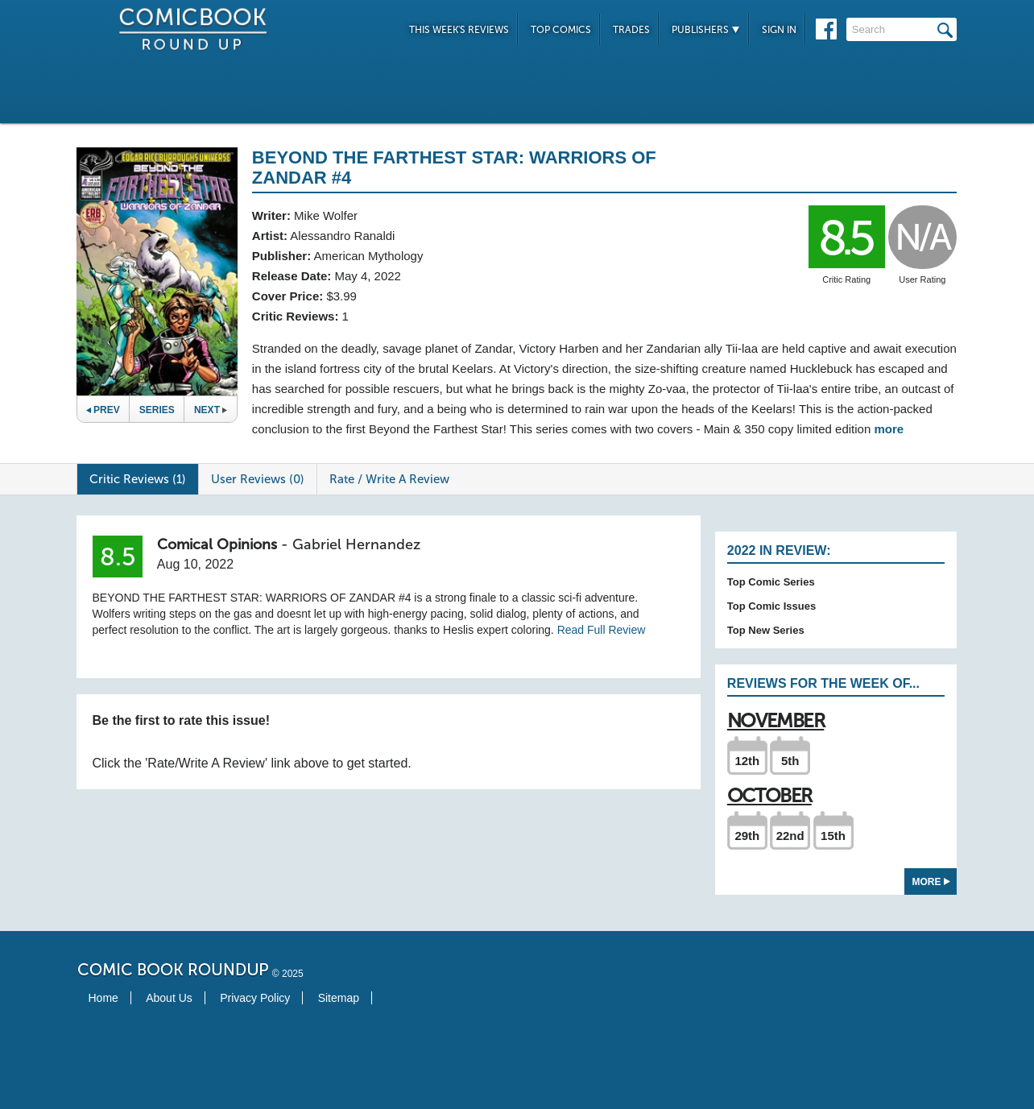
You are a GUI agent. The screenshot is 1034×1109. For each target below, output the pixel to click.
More (931, 882)
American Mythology (369, 256)
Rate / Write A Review (389, 479)
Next (210, 410)
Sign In (779, 29)
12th (746, 761)
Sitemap (338, 997)
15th (833, 835)
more (889, 429)
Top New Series (765, 630)
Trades (631, 29)
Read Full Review (601, 629)
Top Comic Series (771, 582)
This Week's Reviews (459, 29)
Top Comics (561, 29)
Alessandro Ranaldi (342, 235)
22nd (790, 835)
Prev (103, 410)
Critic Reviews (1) (137, 479)
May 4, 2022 (367, 276)
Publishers (706, 29)
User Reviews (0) (257, 479)
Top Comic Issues (771, 606)
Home (103, 997)
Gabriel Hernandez (356, 544)
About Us (169, 997)
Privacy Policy (255, 997)
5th (790, 761)
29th (746, 835)
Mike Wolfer (326, 215)
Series (157, 410)
